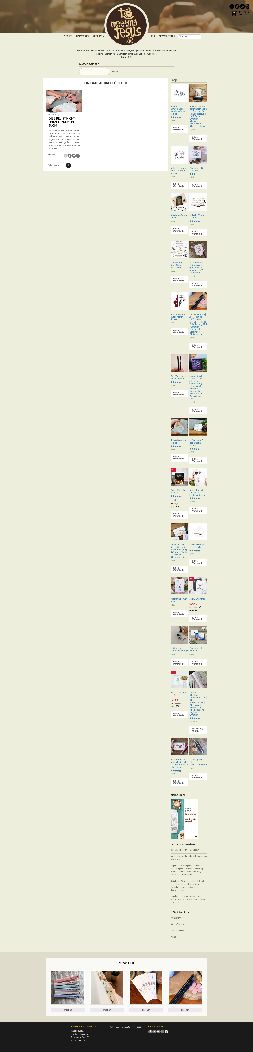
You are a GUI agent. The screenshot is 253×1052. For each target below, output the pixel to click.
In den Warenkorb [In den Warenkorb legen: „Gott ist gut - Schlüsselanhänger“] (178, 663)
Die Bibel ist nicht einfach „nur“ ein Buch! (61, 122)
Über (151, 36)
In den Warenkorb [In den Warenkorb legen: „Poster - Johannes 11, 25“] (178, 714)
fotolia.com (54, 112)
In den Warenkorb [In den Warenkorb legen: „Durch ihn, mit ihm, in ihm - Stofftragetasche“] (197, 510)
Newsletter (167, 36)
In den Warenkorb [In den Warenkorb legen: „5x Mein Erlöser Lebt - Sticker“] (197, 562)
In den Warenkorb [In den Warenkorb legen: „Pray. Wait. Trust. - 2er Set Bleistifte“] (178, 393)
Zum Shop (126, 963)
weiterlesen (52, 155)
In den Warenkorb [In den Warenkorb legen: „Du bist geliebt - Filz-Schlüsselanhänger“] (197, 776)
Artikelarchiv (176, 918)
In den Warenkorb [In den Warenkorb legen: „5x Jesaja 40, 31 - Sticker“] (178, 457)
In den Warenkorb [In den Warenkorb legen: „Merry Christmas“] (197, 618)
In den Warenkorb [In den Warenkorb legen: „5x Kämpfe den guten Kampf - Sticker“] (178, 331)
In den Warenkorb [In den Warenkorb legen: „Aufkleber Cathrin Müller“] (178, 230)
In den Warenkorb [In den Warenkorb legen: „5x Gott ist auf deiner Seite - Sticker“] (197, 460)
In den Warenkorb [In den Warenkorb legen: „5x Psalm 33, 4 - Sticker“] (197, 233)
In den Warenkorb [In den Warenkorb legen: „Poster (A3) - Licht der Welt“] (178, 515)
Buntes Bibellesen (191, 850)
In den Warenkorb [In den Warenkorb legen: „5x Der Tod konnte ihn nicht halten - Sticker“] (178, 185)
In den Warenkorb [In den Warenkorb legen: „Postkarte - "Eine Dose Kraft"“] (197, 185)
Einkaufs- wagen (244, 13)
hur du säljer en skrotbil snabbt (184, 856)
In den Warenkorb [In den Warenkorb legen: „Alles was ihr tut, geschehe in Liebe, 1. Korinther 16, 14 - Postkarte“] (178, 782)
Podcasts (82, 36)
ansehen (68, 1010)
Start (68, 36)
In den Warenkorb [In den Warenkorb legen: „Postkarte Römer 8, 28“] (178, 613)
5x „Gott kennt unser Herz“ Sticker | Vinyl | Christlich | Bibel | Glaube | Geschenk (188, 899)
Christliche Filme (178, 931)
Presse (173, 937)
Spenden (98, 36)
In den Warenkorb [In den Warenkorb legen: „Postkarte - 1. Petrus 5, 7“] (197, 663)
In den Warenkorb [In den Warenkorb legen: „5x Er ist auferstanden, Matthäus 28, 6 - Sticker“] (178, 128)
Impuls (59, 115)
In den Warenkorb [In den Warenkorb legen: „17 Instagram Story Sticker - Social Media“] (178, 279)
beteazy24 (175, 850)
